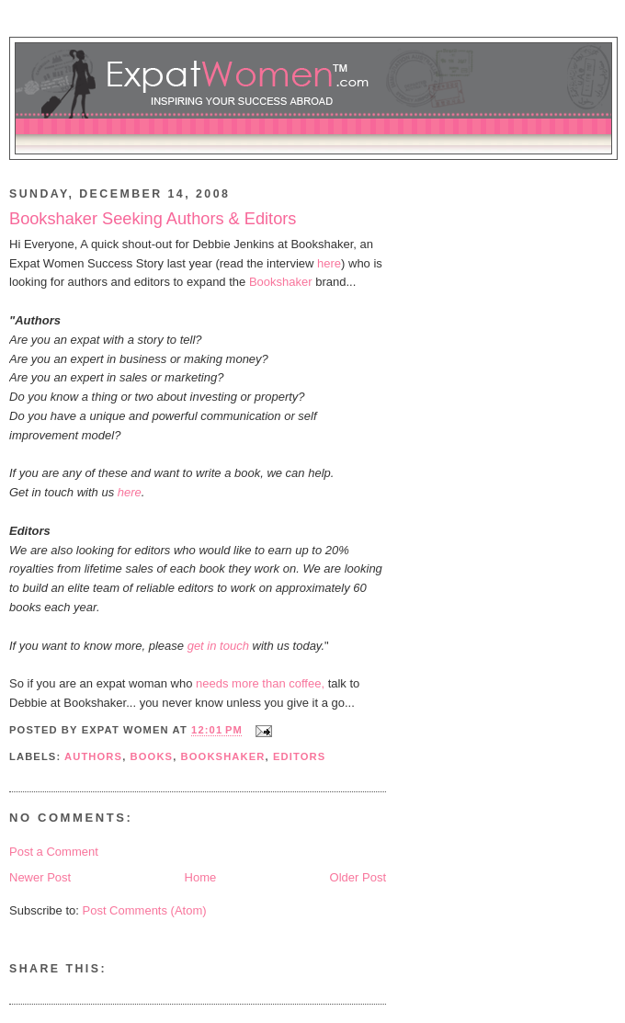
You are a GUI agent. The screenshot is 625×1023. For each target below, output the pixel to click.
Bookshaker (280, 282)
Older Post (358, 877)
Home (201, 877)
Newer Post (40, 877)
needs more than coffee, (260, 683)
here (329, 263)
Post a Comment (53, 851)
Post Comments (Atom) (145, 910)
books (152, 756)
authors (93, 756)
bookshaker (223, 756)
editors (299, 756)
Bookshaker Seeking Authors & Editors (152, 219)
